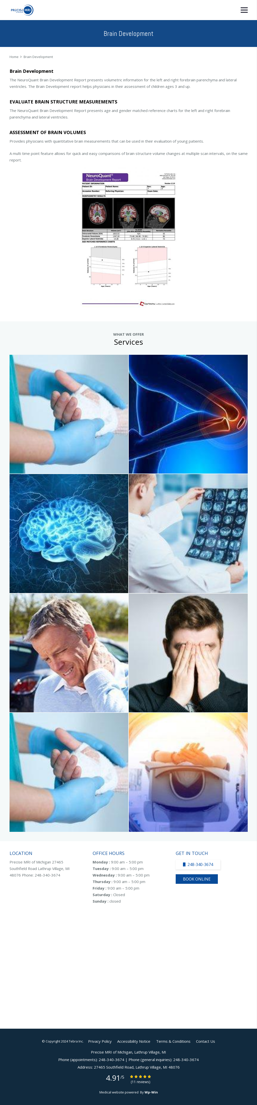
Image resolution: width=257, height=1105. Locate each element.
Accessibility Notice (133, 1041)
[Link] (22, 10)
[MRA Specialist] (69, 533)
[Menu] (244, 10)
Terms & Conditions (173, 1041)
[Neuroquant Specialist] (188, 533)
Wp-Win (151, 1092)
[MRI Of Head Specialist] (188, 653)
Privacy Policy (100, 1041)
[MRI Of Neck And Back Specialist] (69, 653)
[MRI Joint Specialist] (188, 414)
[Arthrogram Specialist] (69, 414)
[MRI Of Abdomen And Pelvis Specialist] (69, 772)
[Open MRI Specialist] (188, 772)
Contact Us (205, 1041)
